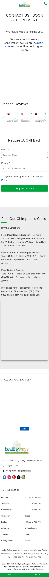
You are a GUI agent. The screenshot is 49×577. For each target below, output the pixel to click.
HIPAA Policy (39, 566)
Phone (4, 163)
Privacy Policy (29, 566)
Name (4, 149)
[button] (3, 4)
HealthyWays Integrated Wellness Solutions (30, 564)
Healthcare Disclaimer (13, 569)
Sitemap (20, 566)
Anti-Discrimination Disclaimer (32, 569)
